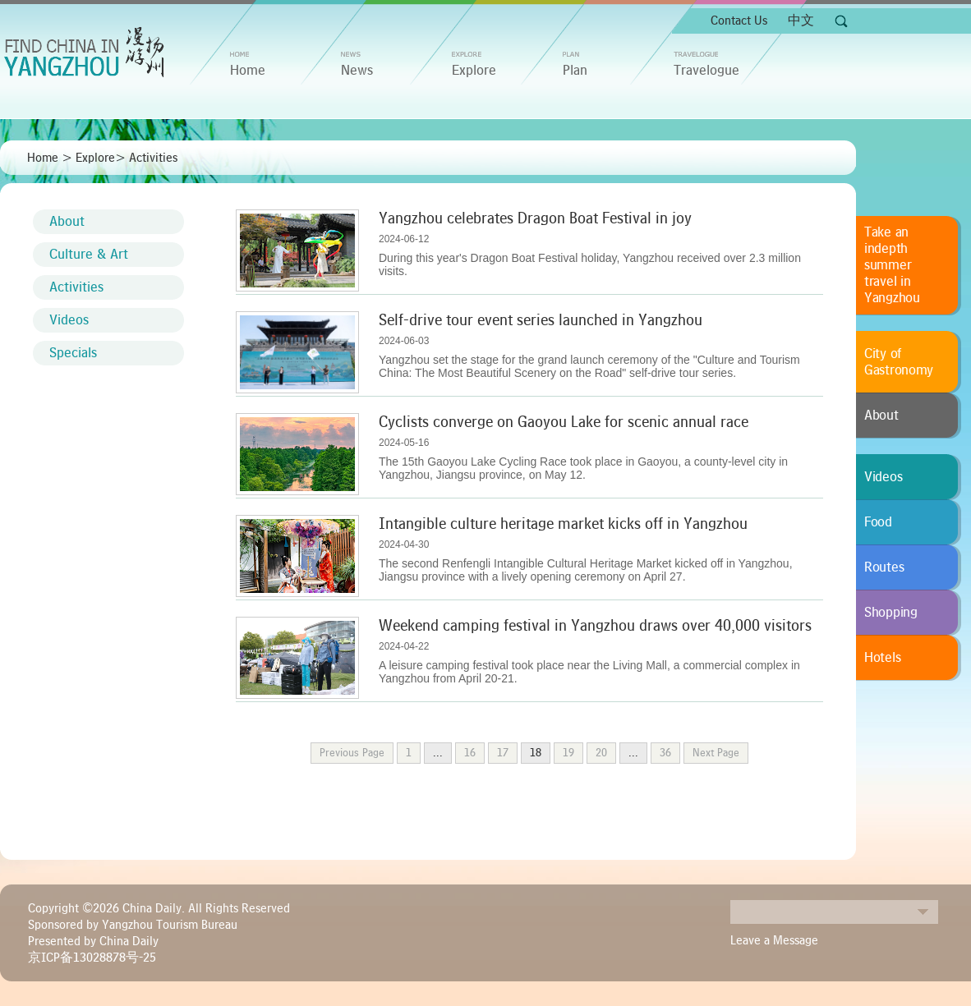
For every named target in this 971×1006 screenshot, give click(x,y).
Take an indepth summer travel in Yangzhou (892, 265)
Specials (73, 353)
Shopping (891, 612)
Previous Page (352, 753)
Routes (884, 567)
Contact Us (739, 20)
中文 (801, 20)
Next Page (716, 753)
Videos (69, 320)
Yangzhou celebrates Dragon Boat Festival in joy (535, 218)
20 (601, 753)
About (67, 221)
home (247, 70)
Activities (153, 157)
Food (878, 522)
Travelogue (706, 70)
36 (665, 753)
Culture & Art (88, 254)
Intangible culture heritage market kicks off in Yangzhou (563, 524)
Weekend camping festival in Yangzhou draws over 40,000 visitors (595, 626)
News (357, 70)
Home (42, 157)
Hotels (882, 657)
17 (503, 753)
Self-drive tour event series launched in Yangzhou (540, 320)
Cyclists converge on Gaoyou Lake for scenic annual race (563, 422)
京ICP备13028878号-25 (92, 957)
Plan (575, 70)
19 (568, 753)
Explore (474, 70)
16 (470, 753)
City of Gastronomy (898, 362)
